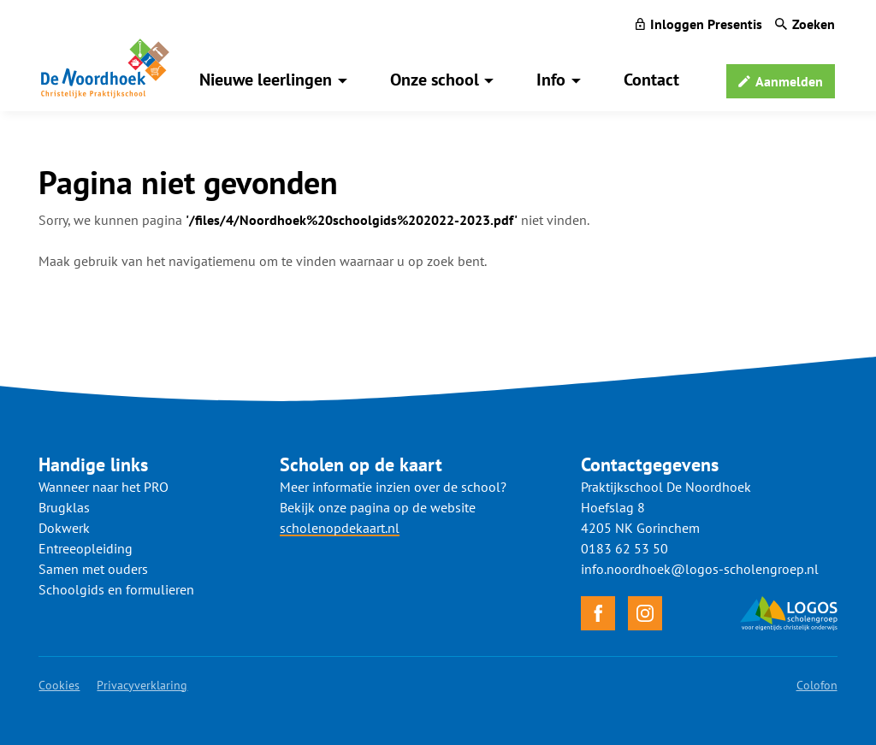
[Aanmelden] (780, 81)
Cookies (59, 685)
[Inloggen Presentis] (699, 24)
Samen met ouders (93, 568)
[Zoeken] (805, 24)
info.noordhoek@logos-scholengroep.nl (700, 568)
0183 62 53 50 (624, 548)
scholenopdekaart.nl (340, 527)
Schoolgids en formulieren (116, 589)
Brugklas (64, 507)
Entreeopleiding (85, 548)
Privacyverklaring (142, 685)
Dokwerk (64, 527)
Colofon (817, 685)
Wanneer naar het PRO (103, 486)
